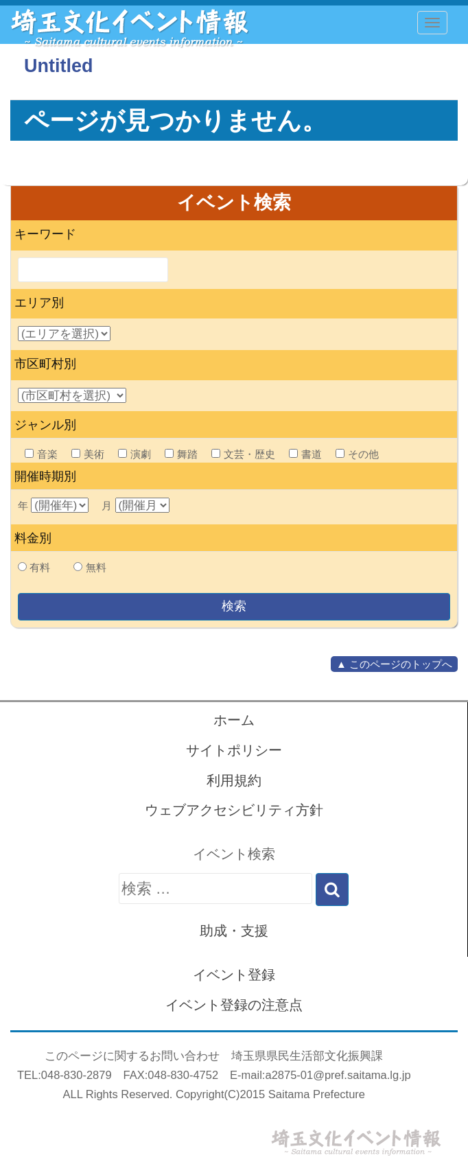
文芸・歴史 (243, 454)
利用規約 (234, 780)
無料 (96, 567)
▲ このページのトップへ (394, 664)
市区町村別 (45, 364)
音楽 (41, 454)
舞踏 (181, 454)
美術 (87, 454)
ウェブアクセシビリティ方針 (234, 809)
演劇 (134, 454)
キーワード (45, 234)
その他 (357, 454)
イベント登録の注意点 (234, 1004)
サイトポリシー (234, 750)
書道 (305, 454)
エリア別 (39, 303)
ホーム (234, 720)
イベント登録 (234, 974)
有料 (40, 567)
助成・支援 (234, 930)
